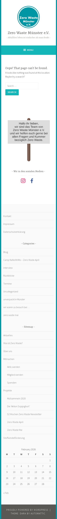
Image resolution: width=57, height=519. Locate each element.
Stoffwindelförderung (14, 437)
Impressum (8, 223)
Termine (7, 283)
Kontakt (7, 216)
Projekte (7, 390)
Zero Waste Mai (14, 429)
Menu (30, 50)
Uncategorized (10, 291)
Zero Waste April (15, 422)
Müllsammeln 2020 (16, 398)
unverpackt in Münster (14, 299)
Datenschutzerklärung (14, 231)
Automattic (38, 513)
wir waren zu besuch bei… (16, 307)
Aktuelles (7, 335)
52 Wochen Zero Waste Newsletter (24, 414)
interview (8, 267)
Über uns (7, 351)
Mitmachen (8, 359)
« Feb (6, 492)
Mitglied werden (15, 374)
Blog (5, 252)
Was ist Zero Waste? (13, 343)
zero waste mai (10, 315)
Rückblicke (8, 275)
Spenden (11, 382)
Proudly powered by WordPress (27, 509)
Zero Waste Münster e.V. (28, 33)
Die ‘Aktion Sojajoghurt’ (18, 406)
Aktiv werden (13, 366)
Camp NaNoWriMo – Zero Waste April (21, 259)
